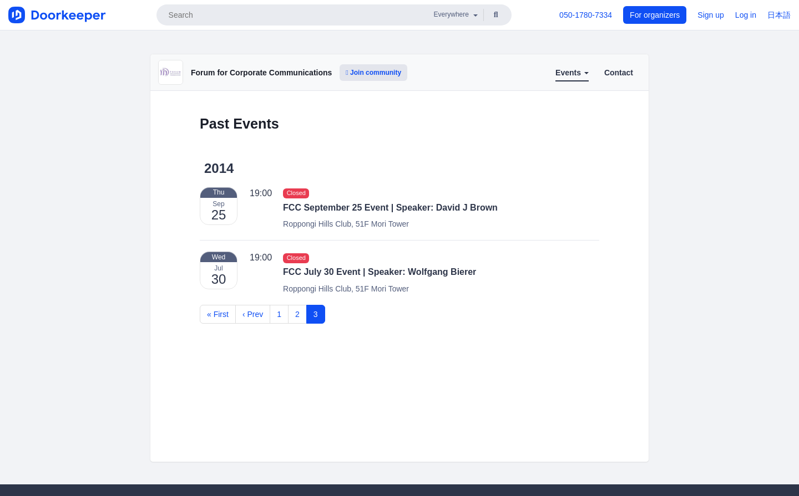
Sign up (710, 15)
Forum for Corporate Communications (261, 72)
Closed (296, 193)
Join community (373, 72)
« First (218, 314)
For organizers (655, 15)
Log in (745, 15)
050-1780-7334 (585, 15)
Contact (618, 72)
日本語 (779, 15)
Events (572, 72)
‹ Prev (252, 314)
